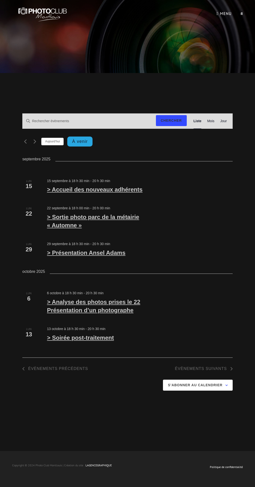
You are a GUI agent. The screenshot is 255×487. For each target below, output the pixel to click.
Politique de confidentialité (226, 467)
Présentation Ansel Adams (88, 252)
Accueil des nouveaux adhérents (97, 189)
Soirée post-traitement (83, 337)
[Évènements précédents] (25, 141)
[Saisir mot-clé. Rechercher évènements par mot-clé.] (88, 121)
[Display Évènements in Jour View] (223, 121)
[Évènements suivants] (35, 141)
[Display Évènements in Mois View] (210, 121)
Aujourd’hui (52, 141)
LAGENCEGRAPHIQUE (98, 465)
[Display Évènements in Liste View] (198, 121)
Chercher (171, 120)
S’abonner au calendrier (195, 385)
